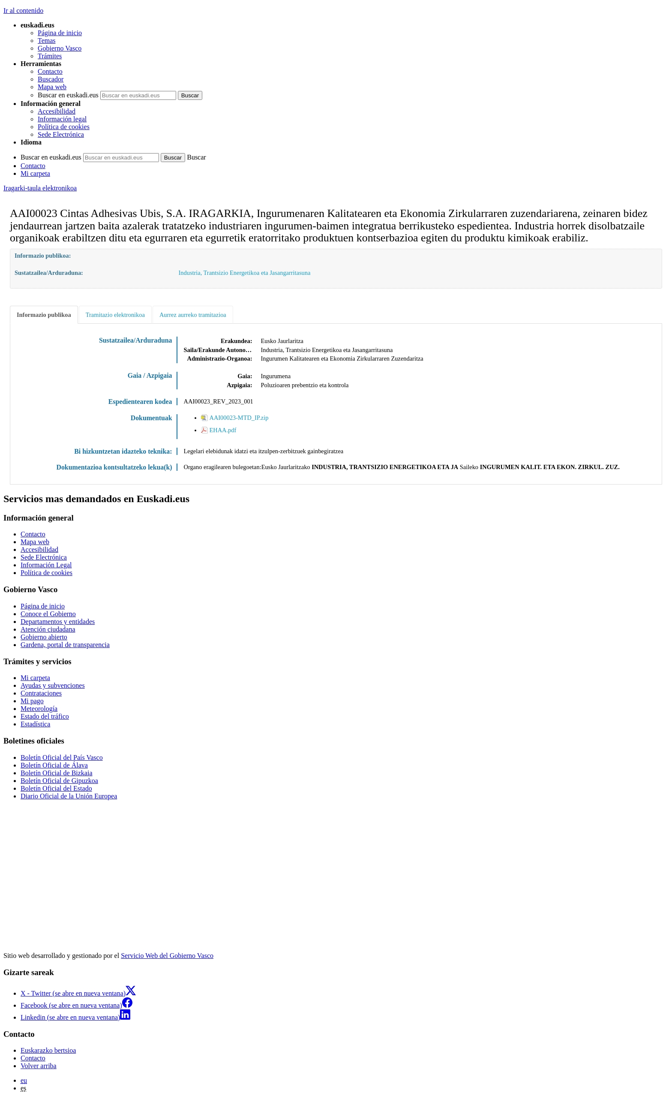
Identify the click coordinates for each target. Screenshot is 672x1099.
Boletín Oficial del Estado (56, 788)
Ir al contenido (23, 10)
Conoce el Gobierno (48, 613)
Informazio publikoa (44, 314)
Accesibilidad (56, 111)
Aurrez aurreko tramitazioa (192, 314)
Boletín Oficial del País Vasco (62, 757)
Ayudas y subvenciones (53, 685)
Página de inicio (60, 32)
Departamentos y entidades (58, 621)
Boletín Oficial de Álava (54, 765)
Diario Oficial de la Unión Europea (69, 796)
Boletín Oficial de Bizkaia (57, 773)
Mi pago (32, 701)
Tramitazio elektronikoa (115, 314)
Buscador (50, 79)
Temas (47, 40)
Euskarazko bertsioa (48, 1050)
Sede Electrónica (61, 134)
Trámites (50, 56)
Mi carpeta (35, 173)
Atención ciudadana (48, 629)
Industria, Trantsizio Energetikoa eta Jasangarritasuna (245, 272)
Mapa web (52, 86)
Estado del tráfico (45, 716)
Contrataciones (41, 693)
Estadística (35, 724)
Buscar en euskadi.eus (68, 95)
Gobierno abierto (44, 637)
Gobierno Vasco (59, 48)
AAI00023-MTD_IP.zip (239, 417)
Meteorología (39, 708)
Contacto (50, 71)
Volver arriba (39, 1065)
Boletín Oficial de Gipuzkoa (59, 780)
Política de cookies (64, 126)
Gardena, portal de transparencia (65, 644)
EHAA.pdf (223, 430)
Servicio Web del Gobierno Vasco (167, 955)
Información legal (62, 119)
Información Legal (46, 565)
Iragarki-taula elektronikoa (40, 188)
